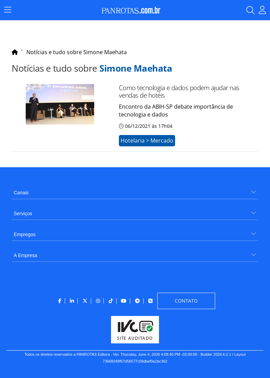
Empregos (25, 234)
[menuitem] (135, 190)
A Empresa (25, 255)
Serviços (23, 213)
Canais (21, 192)
